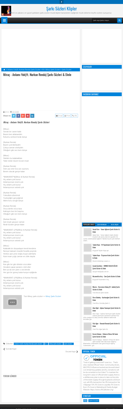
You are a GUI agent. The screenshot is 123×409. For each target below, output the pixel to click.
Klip (85, 301)
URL (74, 116)
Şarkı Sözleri (68, 344)
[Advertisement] (40, 92)
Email (59, 116)
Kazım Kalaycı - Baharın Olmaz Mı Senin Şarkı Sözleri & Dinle (105, 235)
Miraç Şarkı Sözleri (53, 296)
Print (67, 116)
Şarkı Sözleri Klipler (61, 8)
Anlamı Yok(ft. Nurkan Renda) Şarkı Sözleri (28, 344)
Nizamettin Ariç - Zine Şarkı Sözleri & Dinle (106, 176)
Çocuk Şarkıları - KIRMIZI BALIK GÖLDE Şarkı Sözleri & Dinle (105, 167)
